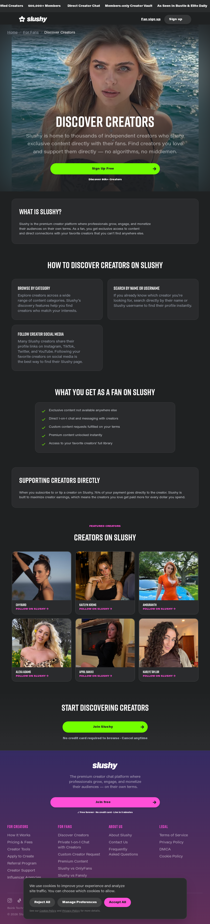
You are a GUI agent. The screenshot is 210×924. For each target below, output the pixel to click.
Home (12, 32)
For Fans (31, 32)
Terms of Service (173, 835)
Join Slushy (118, 727)
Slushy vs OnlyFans (75, 869)
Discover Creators (73, 835)
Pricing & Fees (20, 842)
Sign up (175, 19)
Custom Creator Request (79, 854)
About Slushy (120, 835)
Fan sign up (151, 19)
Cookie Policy (171, 856)
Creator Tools (18, 849)
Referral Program (22, 863)
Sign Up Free (124, 169)
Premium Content (73, 862)
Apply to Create (20, 856)
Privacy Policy (171, 842)
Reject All (42, 902)
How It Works (18, 835)
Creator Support (21, 871)
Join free (126, 802)
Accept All (117, 902)
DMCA (165, 849)
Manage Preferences (79, 902)
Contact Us (118, 842)
